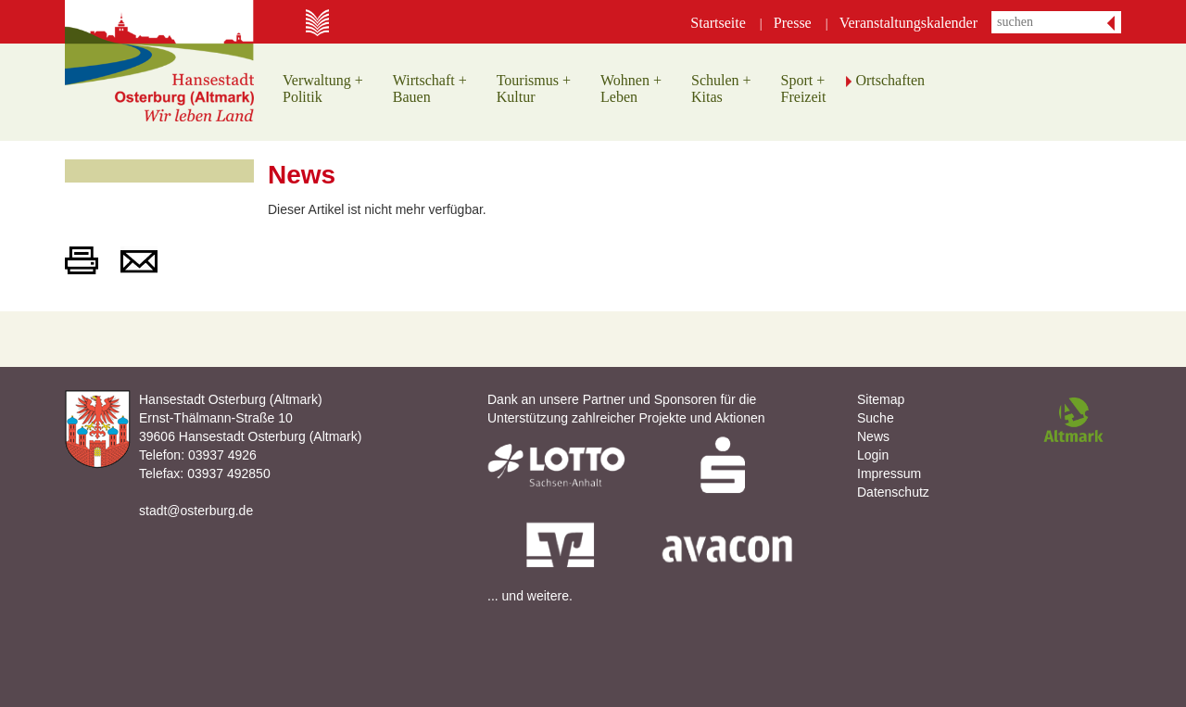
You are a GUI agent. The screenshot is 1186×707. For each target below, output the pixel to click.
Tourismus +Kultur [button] (534, 88)
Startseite (718, 23)
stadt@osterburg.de (196, 510)
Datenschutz (893, 492)
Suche (875, 417)
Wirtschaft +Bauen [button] (430, 88)
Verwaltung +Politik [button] (323, 88)
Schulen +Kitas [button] (721, 88)
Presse (793, 23)
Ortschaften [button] (890, 80)
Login (873, 455)
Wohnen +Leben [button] (631, 88)
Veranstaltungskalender (908, 23)
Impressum (889, 473)
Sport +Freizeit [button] (803, 88)
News (873, 436)
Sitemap (880, 399)
